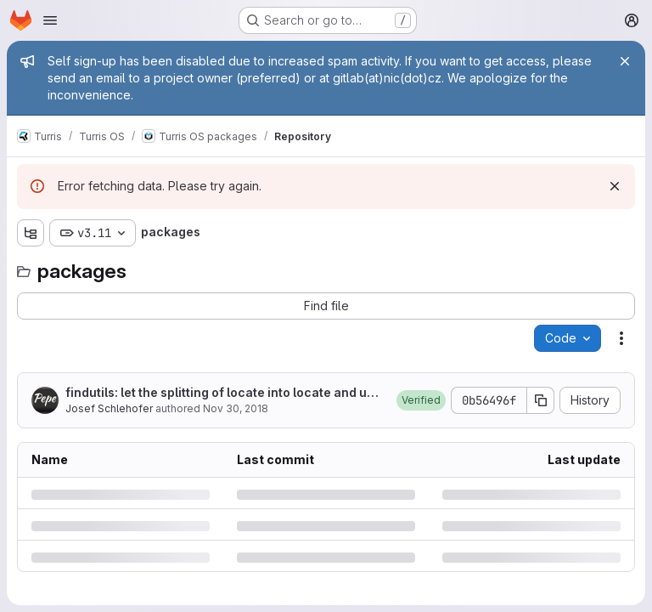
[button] (421, 400)
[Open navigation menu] (50, 20)
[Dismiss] (614, 186)
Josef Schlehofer (109, 408)
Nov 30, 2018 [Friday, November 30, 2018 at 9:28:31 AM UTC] (235, 408)
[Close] (625, 61)
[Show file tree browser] (30, 232)
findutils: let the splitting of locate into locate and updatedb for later (223, 393)
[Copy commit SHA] (540, 400)
